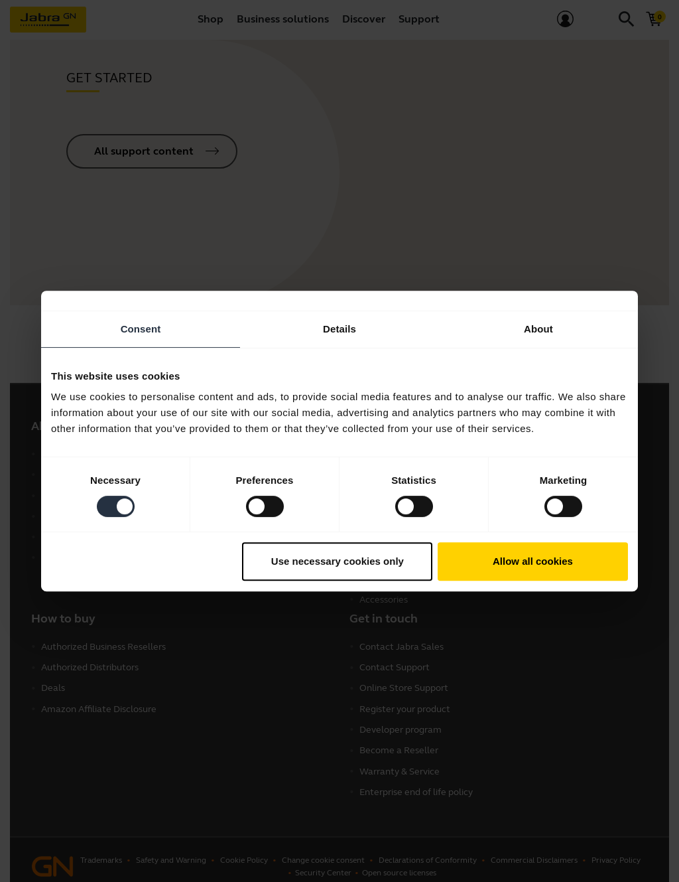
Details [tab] (339, 328)
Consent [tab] (141, 328)
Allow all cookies (533, 561)
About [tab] (538, 328)
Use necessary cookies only (337, 561)
